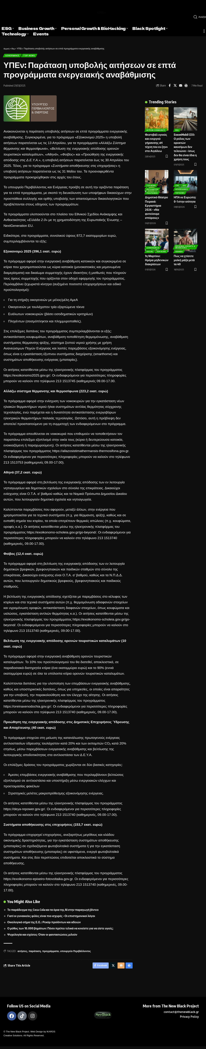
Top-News (32, 56)
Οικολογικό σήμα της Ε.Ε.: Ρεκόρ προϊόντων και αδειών (44, 923)
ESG (177, 129)
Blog (15, 48)
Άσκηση (179, 250)
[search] (198, 17)
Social (150, 246)
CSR (177, 182)
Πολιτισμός (152, 191)
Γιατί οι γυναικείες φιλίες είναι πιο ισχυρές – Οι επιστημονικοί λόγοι (51, 917)
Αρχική (7, 48)
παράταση (35, 952)
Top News (180, 191)
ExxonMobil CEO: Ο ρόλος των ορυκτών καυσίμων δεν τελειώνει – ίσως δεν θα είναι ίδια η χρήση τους (185, 145)
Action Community (156, 129)
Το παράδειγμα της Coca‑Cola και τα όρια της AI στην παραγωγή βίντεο (53, 911)
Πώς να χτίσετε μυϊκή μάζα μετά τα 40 (184, 259)
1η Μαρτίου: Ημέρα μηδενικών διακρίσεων (156, 259)
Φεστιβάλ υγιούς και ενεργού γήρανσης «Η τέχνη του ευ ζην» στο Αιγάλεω (156, 141)
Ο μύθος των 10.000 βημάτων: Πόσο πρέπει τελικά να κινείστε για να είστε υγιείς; (60, 930)
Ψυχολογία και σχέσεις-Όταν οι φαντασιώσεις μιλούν (42, 936)
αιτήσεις (22, 952)
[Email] (180, 87)
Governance (13, 56)
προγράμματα (50, 952)
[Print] (186, 87)
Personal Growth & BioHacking (185, 245)
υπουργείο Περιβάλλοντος (75, 952)
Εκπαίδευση (152, 187)
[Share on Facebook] (169, 87)
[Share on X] (175, 87)
